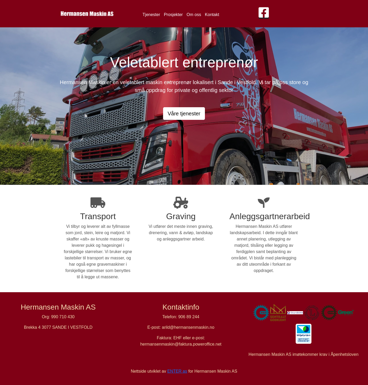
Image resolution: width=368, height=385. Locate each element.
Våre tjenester (184, 113)
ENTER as (177, 371)
